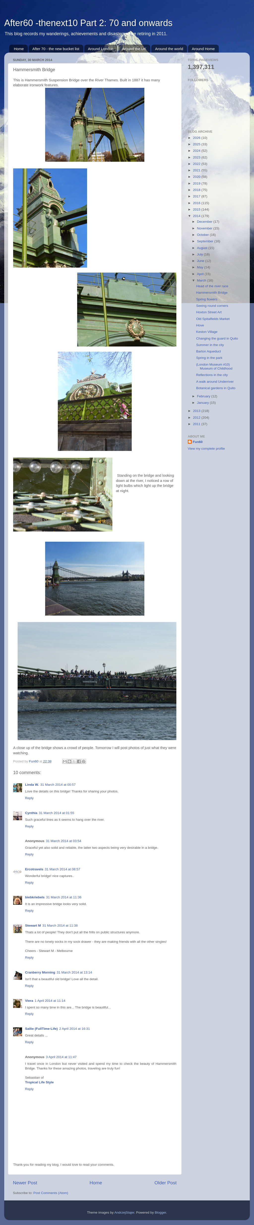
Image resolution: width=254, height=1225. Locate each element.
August (202, 248)
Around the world (169, 49)
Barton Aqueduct (208, 351)
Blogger (160, 1212)
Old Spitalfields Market (213, 319)
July (200, 254)
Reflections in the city (212, 375)
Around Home (203, 49)
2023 (197, 157)
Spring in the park (209, 358)
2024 (197, 151)
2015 (197, 209)
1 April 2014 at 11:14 (50, 1001)
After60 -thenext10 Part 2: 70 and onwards (88, 23)
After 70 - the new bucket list (55, 49)
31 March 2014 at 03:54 (63, 841)
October (203, 235)
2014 (197, 216)
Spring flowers (207, 299)
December (205, 221)
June (201, 261)
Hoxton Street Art (209, 312)
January (203, 403)
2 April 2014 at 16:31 (74, 1029)
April (201, 274)
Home (19, 49)
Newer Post (25, 1182)
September (205, 241)
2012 (197, 417)
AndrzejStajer (124, 1212)
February (204, 396)
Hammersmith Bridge (212, 292)
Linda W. (32, 784)
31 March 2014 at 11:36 (64, 897)
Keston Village (207, 332)
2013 (197, 411)
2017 (197, 196)
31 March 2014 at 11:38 (60, 925)
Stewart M (33, 925)
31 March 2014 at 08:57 (62, 869)
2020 (197, 177)
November (205, 228)
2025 (197, 144)
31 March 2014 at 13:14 (74, 972)
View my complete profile (206, 448)
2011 (197, 424)
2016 (197, 203)
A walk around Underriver (215, 381)
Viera (29, 1001)
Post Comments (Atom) (50, 1193)
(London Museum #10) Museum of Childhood (214, 366)
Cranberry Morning (40, 972)
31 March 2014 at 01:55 (56, 813)
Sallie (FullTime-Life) (41, 1029)
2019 (197, 183)
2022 (197, 164)
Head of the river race (212, 286)
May (200, 267)
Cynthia (31, 813)
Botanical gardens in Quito (215, 388)
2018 (197, 190)
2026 (197, 138)
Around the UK (134, 49)
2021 (197, 170)
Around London (101, 49)
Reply (29, 798)
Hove (200, 325)
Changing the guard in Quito (217, 338)
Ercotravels (34, 869)
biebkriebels (35, 897)
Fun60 (198, 442)
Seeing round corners (212, 306)
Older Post (166, 1182)
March (202, 280)
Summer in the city (210, 345)
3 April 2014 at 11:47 (61, 1057)
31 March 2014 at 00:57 (58, 784)
